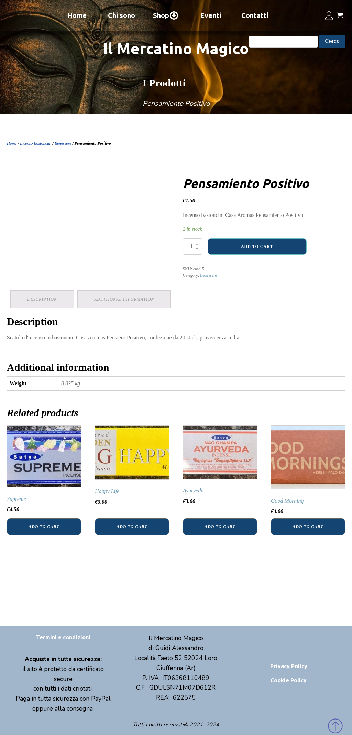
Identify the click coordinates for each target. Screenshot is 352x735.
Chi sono (121, 15)
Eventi (210, 15)
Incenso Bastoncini (36, 143)
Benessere (63, 143)
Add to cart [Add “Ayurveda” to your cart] (220, 526)
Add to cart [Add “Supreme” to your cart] (44, 526)
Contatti (254, 15)
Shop (166, 15)
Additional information (124, 299)
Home (77, 15)
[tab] (42, 299)
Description (42, 299)
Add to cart (257, 246)
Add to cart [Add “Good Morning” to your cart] (308, 526)
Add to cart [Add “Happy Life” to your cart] (132, 526)
